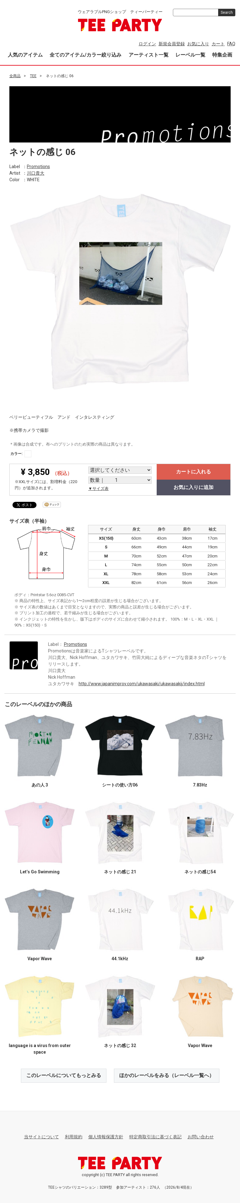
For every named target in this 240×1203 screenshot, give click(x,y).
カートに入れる (193, 472)
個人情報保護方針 (105, 1136)
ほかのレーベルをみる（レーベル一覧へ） (166, 1075)
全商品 (15, 76)
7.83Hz (200, 784)
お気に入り (198, 43)
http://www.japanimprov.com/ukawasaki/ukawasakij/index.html (142, 683)
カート (218, 43)
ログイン (147, 43)
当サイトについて (41, 1136)
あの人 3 (40, 784)
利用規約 (73, 1136)
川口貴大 (35, 172)
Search (227, 12)
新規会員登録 (172, 43)
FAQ (231, 43)
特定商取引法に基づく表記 (155, 1136)
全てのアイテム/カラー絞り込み (85, 55)
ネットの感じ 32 (120, 1045)
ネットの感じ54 (200, 871)
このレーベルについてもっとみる (63, 1075)
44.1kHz (119, 958)
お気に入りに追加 (193, 487)
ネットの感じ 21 (120, 871)
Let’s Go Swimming (40, 871)
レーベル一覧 (190, 55)
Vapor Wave (39, 958)
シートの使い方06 (120, 784)
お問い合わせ (201, 1136)
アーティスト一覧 (149, 55)
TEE (33, 76)
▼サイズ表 (98, 488)
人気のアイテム (25, 55)
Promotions (38, 166)
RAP (200, 958)
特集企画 (222, 55)
